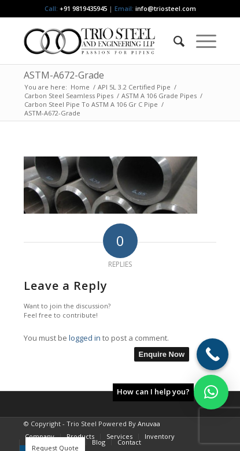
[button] (211, 392)
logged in (85, 338)
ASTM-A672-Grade (64, 75)
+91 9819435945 (83, 8)
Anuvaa (149, 423)
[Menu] (200, 41)
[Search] (173, 41)
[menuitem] (173, 41)
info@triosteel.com (165, 8)
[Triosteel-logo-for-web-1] (101, 41)
